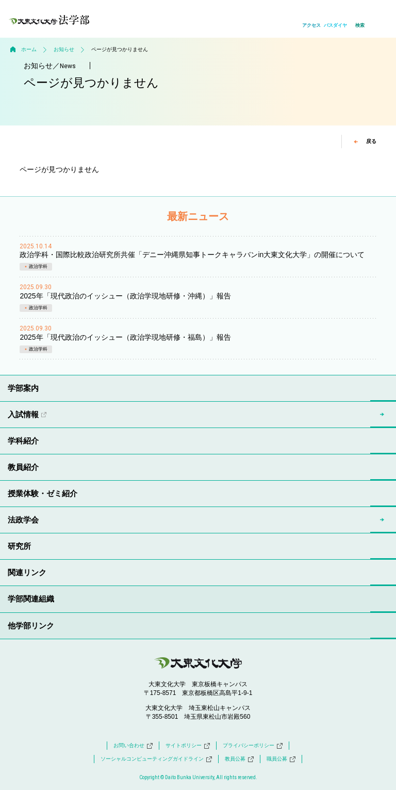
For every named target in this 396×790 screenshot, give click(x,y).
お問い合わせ (133, 745)
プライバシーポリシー (253, 745)
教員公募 (239, 759)
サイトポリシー (188, 745)
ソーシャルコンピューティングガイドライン (156, 759)
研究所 (19, 546)
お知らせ (64, 49)
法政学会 (23, 519)
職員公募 (281, 759)
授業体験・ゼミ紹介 (42, 493)
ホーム (29, 49)
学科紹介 (23, 440)
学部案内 (23, 388)
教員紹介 (23, 467)
